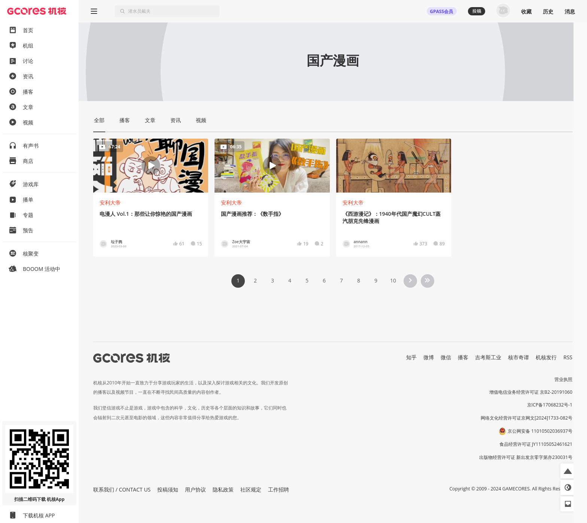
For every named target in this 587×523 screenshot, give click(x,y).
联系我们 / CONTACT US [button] (121, 489)
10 (393, 280)
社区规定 (250, 489)
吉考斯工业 (488, 357)
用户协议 (195, 489)
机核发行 (546, 357)
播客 (463, 357)
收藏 (526, 11)
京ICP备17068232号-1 (550, 405)
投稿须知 (167, 489)
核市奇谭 (518, 357)
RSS (567, 357)
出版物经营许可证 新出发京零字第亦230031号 (525, 457)
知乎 (411, 357)
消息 (570, 11)
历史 (548, 11)
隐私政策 (223, 489)
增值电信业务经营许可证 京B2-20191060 (530, 392)
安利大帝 (110, 202)
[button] (567, 470)
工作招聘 (278, 489)
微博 (428, 357)
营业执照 (563, 379)
